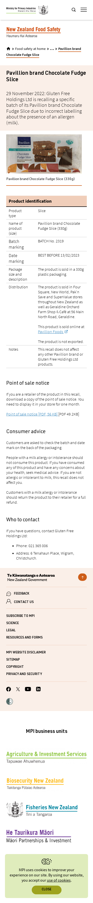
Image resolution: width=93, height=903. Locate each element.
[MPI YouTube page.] (28, 690)
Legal (11, 630)
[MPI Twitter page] (18, 690)
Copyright (15, 667)
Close (46, 889)
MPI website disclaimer (26, 652)
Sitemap (13, 660)
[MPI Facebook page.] (8, 690)
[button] (9, 702)
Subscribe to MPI (20, 616)
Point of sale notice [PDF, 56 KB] (32, 414)
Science (12, 623)
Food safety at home (30, 49)
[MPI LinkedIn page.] (38, 690)
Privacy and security (24, 674)
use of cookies (59, 880)
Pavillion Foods (51, 331)
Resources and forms (24, 638)
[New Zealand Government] (46, 578)
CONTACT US (24, 602)
